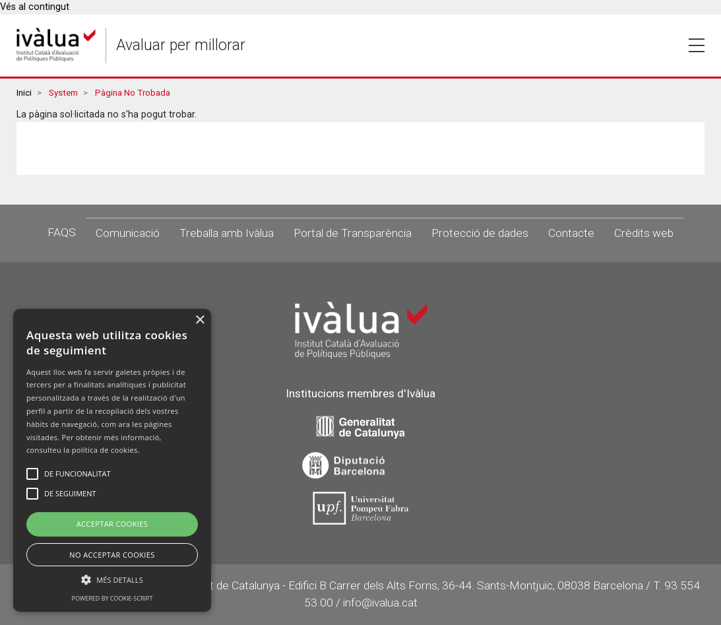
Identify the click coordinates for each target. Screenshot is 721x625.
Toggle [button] (697, 45)
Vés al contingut (34, 7)
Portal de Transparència (353, 233)
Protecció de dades (479, 233)
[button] (112, 579)
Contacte (571, 233)
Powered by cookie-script (112, 598)
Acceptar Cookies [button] (112, 524)
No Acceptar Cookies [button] (112, 555)
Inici (24, 93)
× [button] (199, 320)
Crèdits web (644, 233)
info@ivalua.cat (380, 602)
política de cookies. (106, 450)
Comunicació (128, 233)
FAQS (61, 232)
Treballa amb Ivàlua (226, 233)
